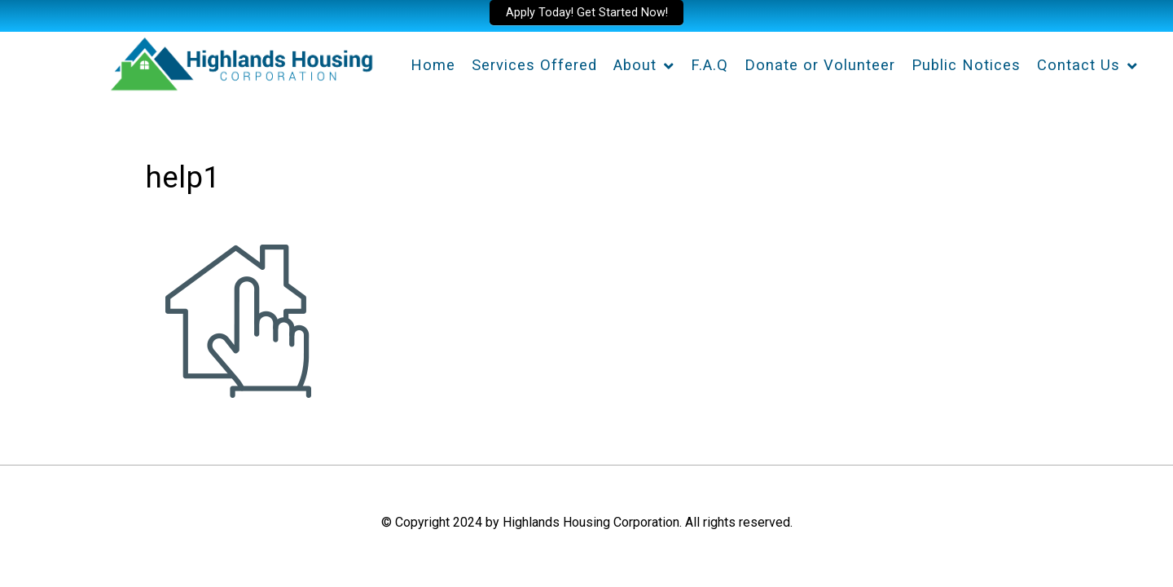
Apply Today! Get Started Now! (587, 13)
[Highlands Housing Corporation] (241, 61)
